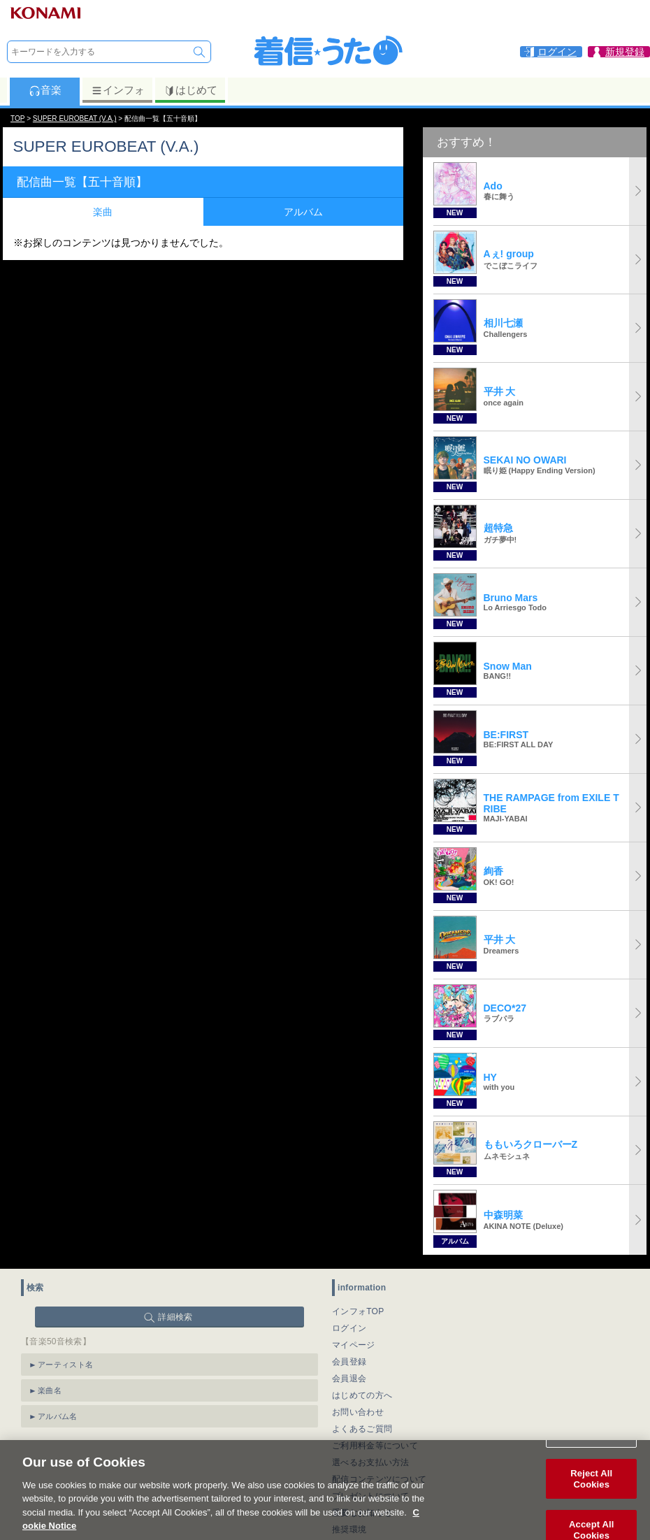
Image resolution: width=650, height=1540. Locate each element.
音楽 (45, 90)
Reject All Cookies (591, 1491)
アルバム (303, 211)
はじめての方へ (362, 1395)
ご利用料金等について (375, 1446)
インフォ (118, 90)
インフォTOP (358, 1311)
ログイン (349, 1328)
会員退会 (349, 1378)
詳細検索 (175, 1317)
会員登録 (349, 1362)
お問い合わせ (358, 1412)
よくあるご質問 (362, 1429)
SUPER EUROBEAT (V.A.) (75, 118)
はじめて (190, 90)
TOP (17, 118)
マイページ (353, 1345)
